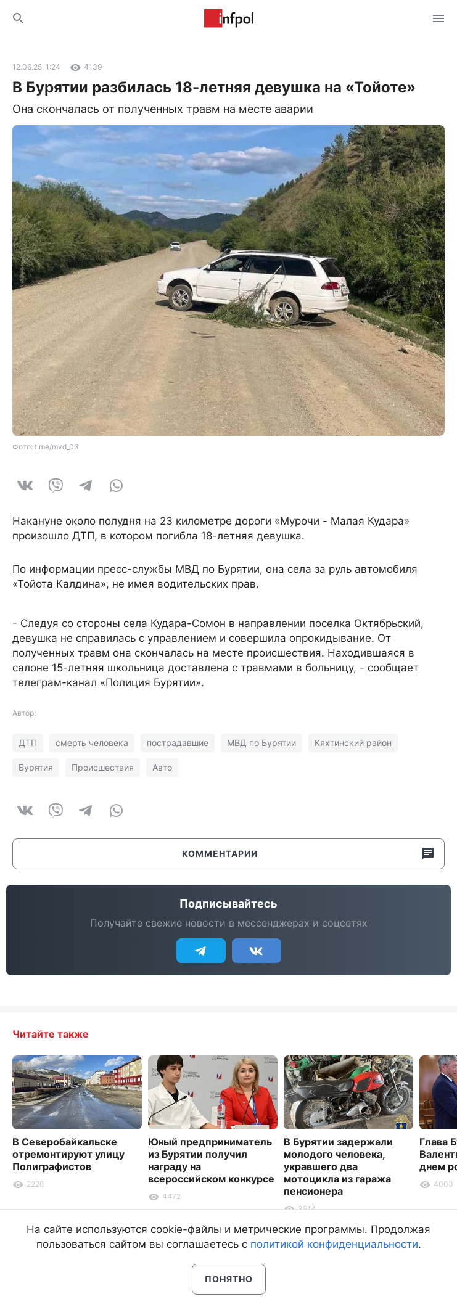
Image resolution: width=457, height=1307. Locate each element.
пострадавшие (177, 742)
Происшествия (103, 767)
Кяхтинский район (353, 742)
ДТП (28, 742)
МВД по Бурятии (261, 742)
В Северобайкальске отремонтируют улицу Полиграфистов (68, 1154)
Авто (162, 767)
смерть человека (92, 742)
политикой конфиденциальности (334, 1244)
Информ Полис (228, 18)
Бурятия (36, 767)
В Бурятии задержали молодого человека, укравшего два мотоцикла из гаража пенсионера (338, 1166)
